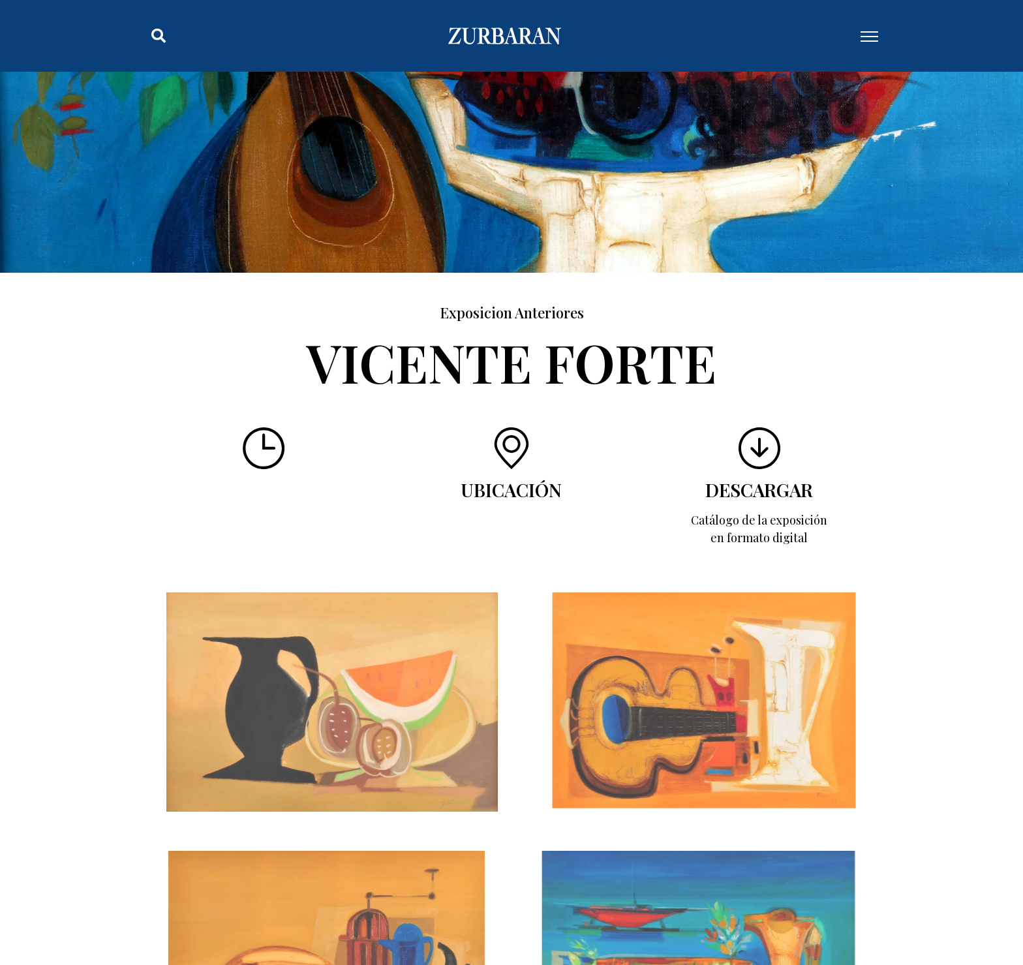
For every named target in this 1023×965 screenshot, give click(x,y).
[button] (158, 36)
